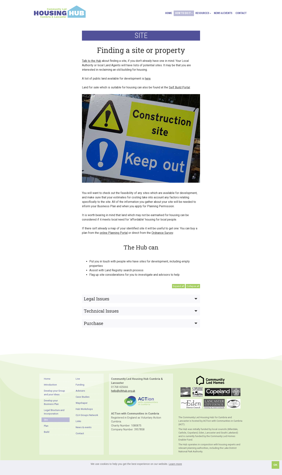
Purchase (140, 323)
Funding (80, 384)
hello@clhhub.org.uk (123, 391)
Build (46, 432)
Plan (46, 425)
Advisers (80, 390)
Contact (241, 13)
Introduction (50, 384)
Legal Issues (140, 298)
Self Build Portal (179, 87)
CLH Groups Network (87, 415)
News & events (223, 13)
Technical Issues (140, 311)
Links (78, 421)
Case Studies (83, 396)
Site (46, 419)
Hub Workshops (84, 409)
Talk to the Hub (91, 61)
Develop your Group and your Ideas (54, 392)
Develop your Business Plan (51, 402)
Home (168, 13)
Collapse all (193, 286)
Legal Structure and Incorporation (54, 412)
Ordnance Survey (162, 233)
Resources (203, 13)
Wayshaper (81, 403)
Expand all (178, 286)
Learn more (175, 463)
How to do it (183, 13)
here (148, 78)
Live (78, 378)
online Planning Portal (114, 233)
